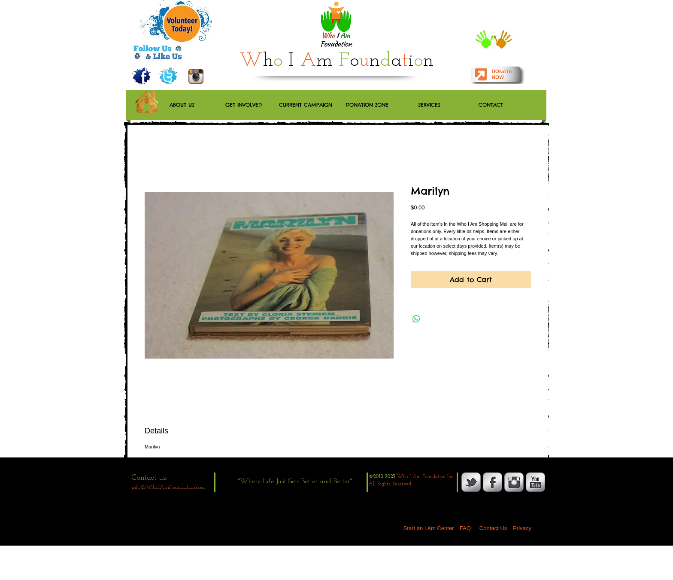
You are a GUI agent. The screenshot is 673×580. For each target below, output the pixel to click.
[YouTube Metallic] (535, 482)
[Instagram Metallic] (514, 482)
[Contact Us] (493, 528)
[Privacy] (522, 528)
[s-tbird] (471, 482)
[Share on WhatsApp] (416, 319)
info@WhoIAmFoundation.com (169, 487)
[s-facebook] (492, 482)
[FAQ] (465, 528)
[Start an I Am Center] (428, 528)
